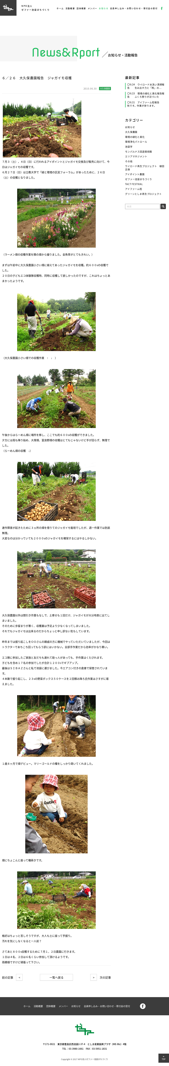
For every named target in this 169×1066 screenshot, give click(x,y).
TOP (164, 1059)
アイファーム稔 (133, 188)
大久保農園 (131, 131)
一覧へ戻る (57, 977)
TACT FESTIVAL (134, 184)
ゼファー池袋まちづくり (138, 179)
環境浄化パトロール (136, 141)
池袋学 (129, 146)
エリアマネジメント (136, 156)
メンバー (92, 8)
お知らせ (103, 8)
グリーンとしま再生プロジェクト (143, 193)
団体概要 (81, 8)
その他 (129, 161)
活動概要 (70, 8)
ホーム (60, 8)
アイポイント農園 (135, 174)
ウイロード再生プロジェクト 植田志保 (144, 168)
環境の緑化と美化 (135, 136)
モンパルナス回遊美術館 (138, 151)
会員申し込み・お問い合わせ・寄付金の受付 (134, 8)
